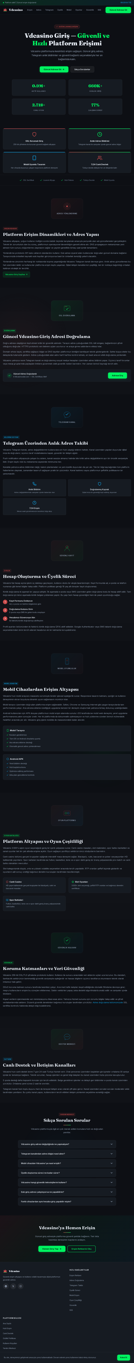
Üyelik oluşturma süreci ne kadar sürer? (67, 1172)
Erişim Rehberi (75, 1275)
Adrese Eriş (117, 380)
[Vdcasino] (34, 1271)
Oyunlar (78, 10)
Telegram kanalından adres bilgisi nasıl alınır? (67, 1153)
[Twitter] (13, 1286)
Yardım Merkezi (9, 1348)
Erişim (29, 10)
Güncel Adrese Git (118, 10)
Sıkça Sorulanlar (82, 69)
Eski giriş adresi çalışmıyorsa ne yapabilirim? (67, 1192)
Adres (38, 10)
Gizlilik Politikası (9, 1338)
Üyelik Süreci (75, 1290)
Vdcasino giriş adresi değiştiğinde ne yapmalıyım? (67, 1144)
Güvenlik (90, 10)
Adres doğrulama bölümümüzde (108, 1007)
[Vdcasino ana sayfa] (13, 10)
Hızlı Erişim (7, 1328)
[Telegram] (6, 1286)
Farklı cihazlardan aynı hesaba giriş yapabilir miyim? (67, 1201)
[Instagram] (21, 1286)
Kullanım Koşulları (10, 1343)
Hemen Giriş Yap (52, 1253)
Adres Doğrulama (77, 1280)
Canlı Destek (8, 1333)
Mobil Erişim (74, 1295)
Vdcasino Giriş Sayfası (16, 279)
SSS (99, 10)
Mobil (69, 10)
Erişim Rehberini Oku (81, 1253)
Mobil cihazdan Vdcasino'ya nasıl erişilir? (67, 1163)
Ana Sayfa (7, 1323)
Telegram (49, 10)
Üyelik (60, 10)
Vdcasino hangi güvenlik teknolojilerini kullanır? (67, 1182)
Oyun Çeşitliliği (76, 1300)
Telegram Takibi (76, 1285)
